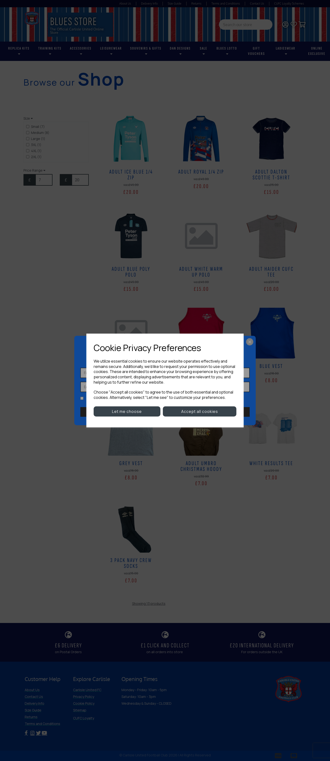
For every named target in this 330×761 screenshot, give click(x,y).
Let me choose (127, 411)
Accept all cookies (199, 411)
